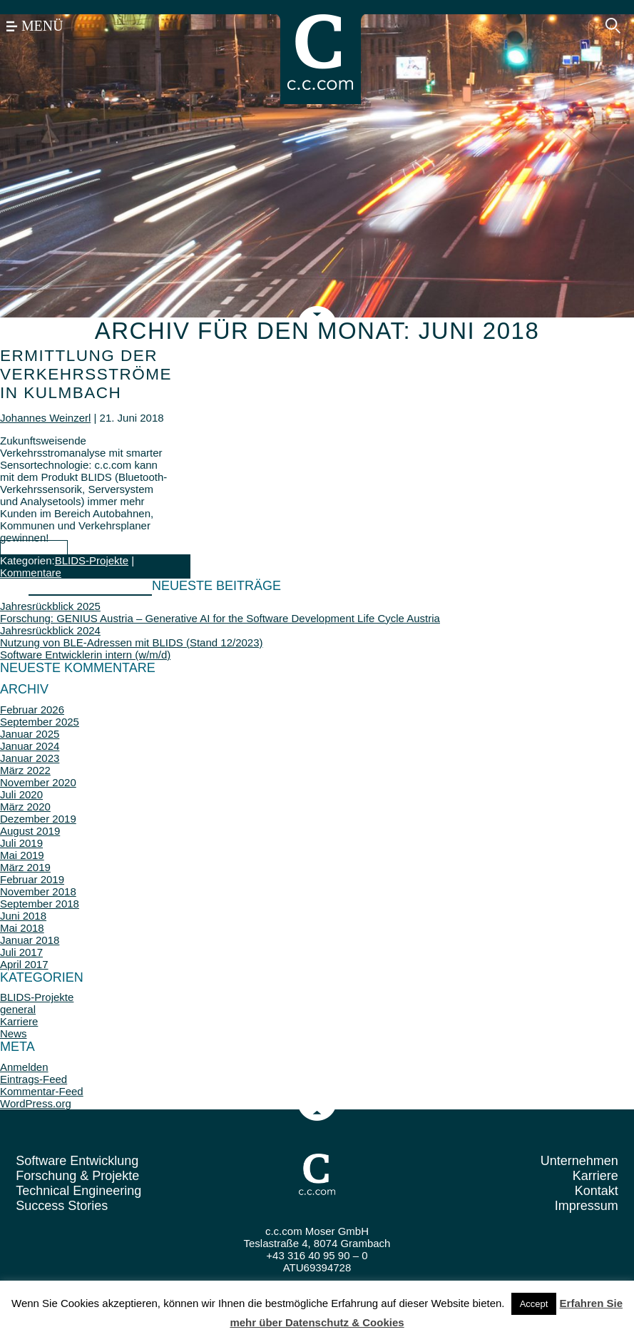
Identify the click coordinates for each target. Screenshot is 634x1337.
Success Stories (62, 1206)
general (18, 1009)
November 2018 (38, 891)
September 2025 (39, 722)
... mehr (34, 549)
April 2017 (24, 964)
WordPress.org (35, 1103)
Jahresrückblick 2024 (50, 630)
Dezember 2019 (38, 819)
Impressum (586, 1206)
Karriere (19, 1021)
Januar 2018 (29, 940)
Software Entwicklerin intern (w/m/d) (85, 655)
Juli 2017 (21, 952)
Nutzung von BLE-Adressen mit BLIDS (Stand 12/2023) (131, 642)
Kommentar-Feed (41, 1091)
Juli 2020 (21, 794)
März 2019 (25, 867)
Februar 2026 (32, 709)
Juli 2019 (21, 843)
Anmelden (24, 1067)
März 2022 (25, 770)
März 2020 (25, 806)
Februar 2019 (32, 879)
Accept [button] (534, 1303)
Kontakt (596, 1191)
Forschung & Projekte (77, 1176)
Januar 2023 (29, 758)
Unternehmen (579, 1161)
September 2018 (39, 904)
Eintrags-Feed (33, 1079)
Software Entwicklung (77, 1161)
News (13, 1033)
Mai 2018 (22, 928)
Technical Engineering (78, 1191)
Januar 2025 (29, 734)
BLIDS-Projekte (91, 560)
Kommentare (30, 572)
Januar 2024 (29, 746)
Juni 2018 (23, 916)
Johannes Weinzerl (45, 418)
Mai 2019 (22, 855)
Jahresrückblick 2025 (50, 606)
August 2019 (30, 831)
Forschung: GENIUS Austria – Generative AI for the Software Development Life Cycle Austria (220, 618)
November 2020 (38, 782)
